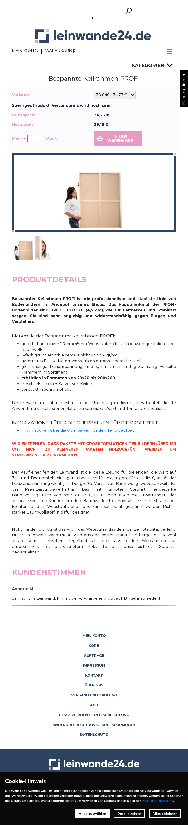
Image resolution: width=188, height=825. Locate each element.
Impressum (94, 665)
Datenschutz (94, 734)
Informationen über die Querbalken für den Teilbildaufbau (78, 430)
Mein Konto (25, 51)
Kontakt (94, 675)
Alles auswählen (92, 813)
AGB (94, 705)
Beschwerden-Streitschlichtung (94, 715)
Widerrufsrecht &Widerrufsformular (94, 725)
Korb (94, 645)
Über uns (94, 685)
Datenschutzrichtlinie (157, 801)
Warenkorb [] (61, 51)
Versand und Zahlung (94, 695)
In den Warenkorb (120, 138)
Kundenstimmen (184, 89)
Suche (88, 18)
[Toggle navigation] (169, 51)
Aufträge (94, 655)
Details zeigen (129, 813)
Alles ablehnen (165, 813)
